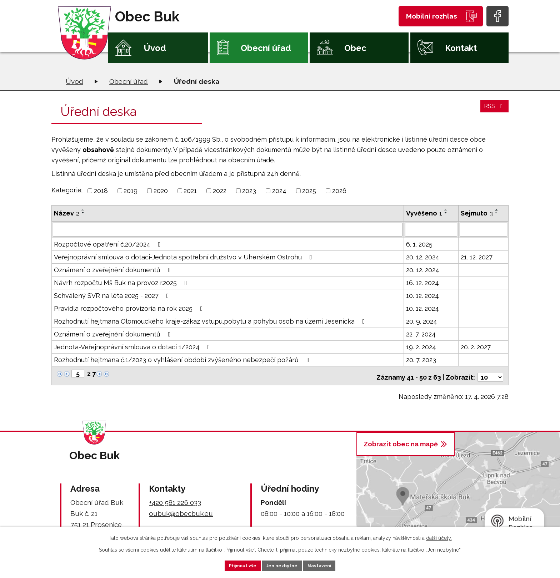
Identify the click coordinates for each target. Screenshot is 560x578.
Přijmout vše (233, 565)
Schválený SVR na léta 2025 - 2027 (113, 295)
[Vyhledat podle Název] (227, 229)
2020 (161, 190)
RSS (493, 110)
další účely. (439, 536)
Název (66, 213)
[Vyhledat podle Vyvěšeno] (431, 229)
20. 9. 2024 (421, 321)
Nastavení (330, 565)
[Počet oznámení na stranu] (490, 373)
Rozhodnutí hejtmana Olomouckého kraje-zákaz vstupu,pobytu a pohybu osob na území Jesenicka (211, 321)
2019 (131, 190)
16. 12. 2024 (422, 282)
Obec (355, 48)
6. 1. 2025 (419, 244)
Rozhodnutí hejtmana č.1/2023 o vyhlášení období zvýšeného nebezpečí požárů (183, 359)
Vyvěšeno (424, 213)
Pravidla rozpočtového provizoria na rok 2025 (130, 308)
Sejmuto (477, 213)
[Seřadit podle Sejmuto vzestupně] (497, 209)
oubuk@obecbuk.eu (181, 509)
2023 (249, 190)
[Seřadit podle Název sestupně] (83, 212)
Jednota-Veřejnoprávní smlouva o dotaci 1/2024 (133, 346)
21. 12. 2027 (476, 256)
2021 (190, 190)
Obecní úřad (266, 48)
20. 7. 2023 (421, 359)
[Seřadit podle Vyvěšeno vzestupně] (446, 209)
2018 (101, 190)
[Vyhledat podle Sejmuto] (483, 229)
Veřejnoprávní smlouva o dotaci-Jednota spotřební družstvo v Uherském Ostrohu (184, 256)
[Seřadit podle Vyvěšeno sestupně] (446, 212)
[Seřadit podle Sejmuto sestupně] (497, 212)
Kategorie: (66, 190)
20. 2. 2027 (476, 346)
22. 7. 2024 (421, 334)
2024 (279, 190)
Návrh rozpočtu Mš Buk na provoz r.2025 (122, 282)
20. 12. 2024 (422, 256)
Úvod (155, 48)
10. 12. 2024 (422, 295)
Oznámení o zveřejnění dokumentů (114, 269)
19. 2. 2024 (421, 346)
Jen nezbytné (282, 565)
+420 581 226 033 (175, 498)
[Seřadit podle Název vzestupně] (83, 209)
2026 (339, 190)
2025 (309, 190)
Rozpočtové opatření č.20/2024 (109, 244)
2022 (219, 190)
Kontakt (461, 48)
